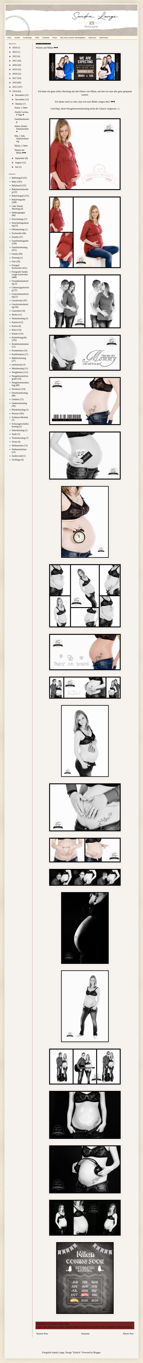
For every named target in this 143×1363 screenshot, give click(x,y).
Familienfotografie (20, 241)
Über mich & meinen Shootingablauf (72, 38)
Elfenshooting (18, 229)
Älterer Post (128, 1333)
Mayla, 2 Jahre (21, 145)
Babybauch (52, 1327)
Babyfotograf (18, 196)
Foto (14, 261)
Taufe (14, 434)
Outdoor (15, 399)
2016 (14, 82)
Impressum (92, 38)
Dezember (20, 95)
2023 (14, 52)
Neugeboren (111, 1327)
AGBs (37, 38)
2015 (14, 87)
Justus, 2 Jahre (21, 107)
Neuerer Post (42, 1333)
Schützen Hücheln (20, 417)
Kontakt (17, 38)
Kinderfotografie (19, 337)
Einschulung (17, 219)
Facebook (45, 38)
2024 (14, 47)
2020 (14, 65)
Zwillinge (16, 459)
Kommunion (17, 350)
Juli (17, 167)
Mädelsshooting (19, 358)
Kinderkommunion (20, 344)
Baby (45, 1327)
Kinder (102, 1327)
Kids (97, 1327)
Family (61, 1327)
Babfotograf (17, 178)
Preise (55, 38)
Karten (15, 326)
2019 (14, 69)
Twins (14, 442)
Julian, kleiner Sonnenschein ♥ (22, 129)
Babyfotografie (18, 199)
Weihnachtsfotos (19, 449)
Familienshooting (19, 247)
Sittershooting (18, 430)
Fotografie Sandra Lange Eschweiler (79, 1327)
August (18, 162)
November (20, 99)
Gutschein (16, 311)
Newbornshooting (20, 393)
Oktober (19, 104)
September (20, 158)
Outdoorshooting (19, 403)
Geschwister (17, 300)
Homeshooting (18, 318)
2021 (14, 60)
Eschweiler (17, 233)
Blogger (96, 1352)
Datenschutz (103, 38)
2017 (14, 78)
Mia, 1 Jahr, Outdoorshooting (21, 139)
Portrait (129, 1327)
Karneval (16, 322)
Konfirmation (18, 354)
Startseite (85, 1333)
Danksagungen (18, 212)
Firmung (15, 257)
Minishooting (18, 368)
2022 (14, 56)
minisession (17, 364)
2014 (14, 91)
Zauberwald (17, 456)
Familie (15, 237)
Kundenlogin (27, 38)
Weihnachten (17, 445)
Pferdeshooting (18, 409)
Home (9, 38)
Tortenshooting (18, 438)
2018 (14, 74)
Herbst (15, 314)
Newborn (121, 1327)
